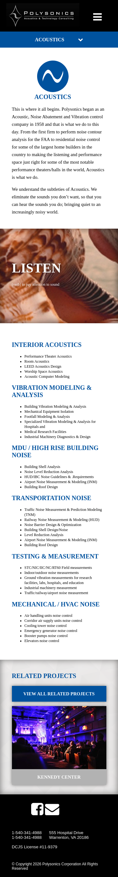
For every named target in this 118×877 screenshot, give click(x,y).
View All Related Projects (58, 693)
